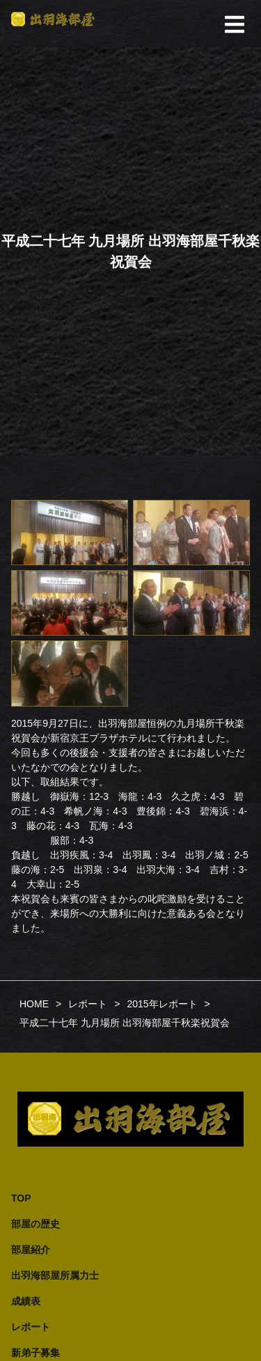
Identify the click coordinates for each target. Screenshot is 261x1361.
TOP (21, 1198)
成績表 (25, 1301)
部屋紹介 (30, 1249)
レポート (30, 1326)
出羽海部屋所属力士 (55, 1275)
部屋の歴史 (35, 1223)
